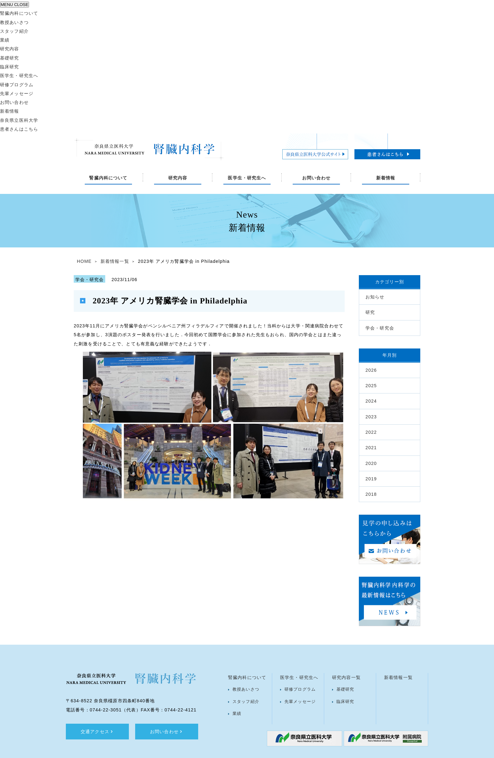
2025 (371, 385)
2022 (371, 432)
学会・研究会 (379, 328)
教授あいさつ (14, 22)
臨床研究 (9, 66)
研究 (370, 312)
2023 (371, 416)
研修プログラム (16, 84)
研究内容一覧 (346, 677)
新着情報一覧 (115, 261)
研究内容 (9, 48)
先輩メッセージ (16, 93)
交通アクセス (97, 731)
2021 (371, 447)
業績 (4, 39)
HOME (84, 261)
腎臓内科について (19, 13)
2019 (371, 478)
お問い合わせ (14, 102)
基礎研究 (9, 57)
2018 (371, 494)
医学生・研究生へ (19, 75)
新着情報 (9, 111)
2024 (371, 401)
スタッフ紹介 (14, 31)
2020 (371, 463)
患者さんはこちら (19, 129)
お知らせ (375, 296)
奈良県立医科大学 (19, 120)
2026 (371, 370)
